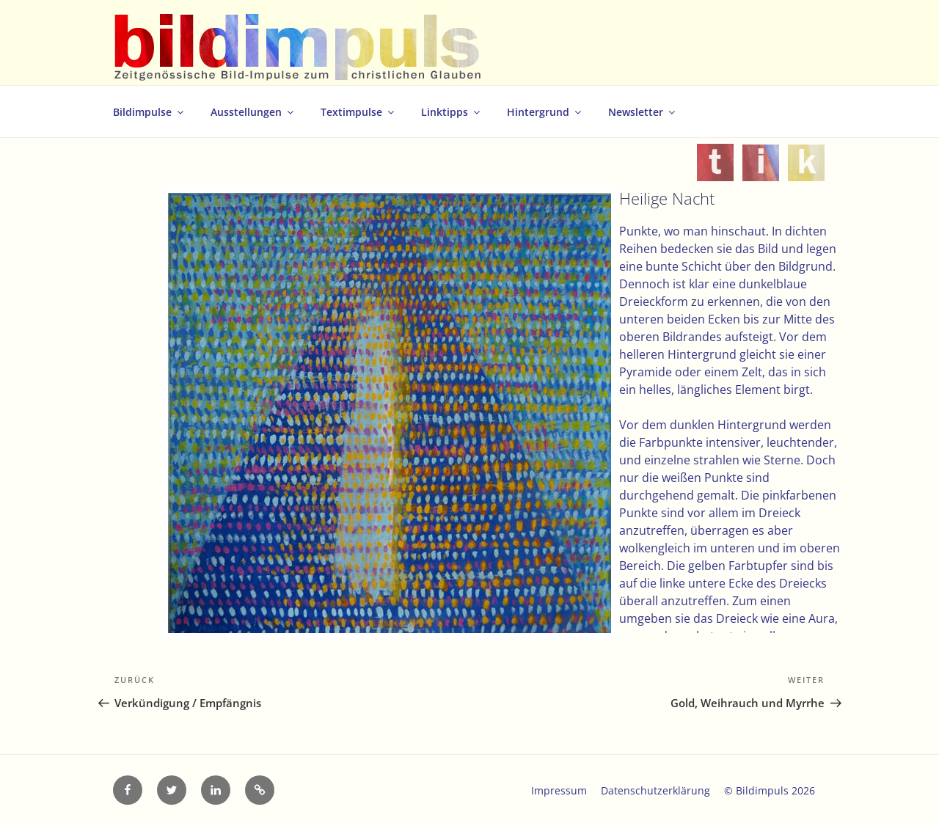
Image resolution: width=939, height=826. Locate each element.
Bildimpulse (149, 112)
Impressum (559, 790)
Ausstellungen (253, 112)
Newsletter (642, 112)
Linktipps (451, 112)
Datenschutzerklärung (655, 790)
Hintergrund (545, 112)
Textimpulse (358, 112)
